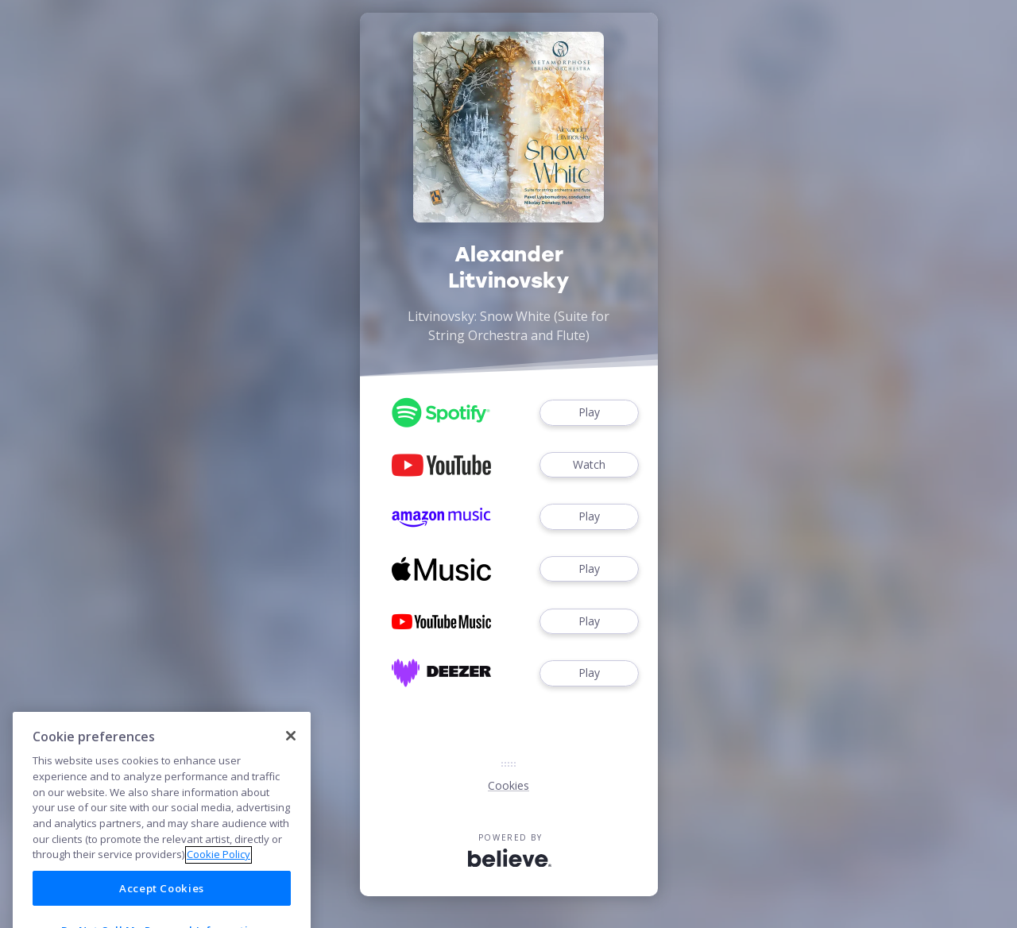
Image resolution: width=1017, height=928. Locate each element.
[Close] (290, 746)
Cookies (508, 785)
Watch (588, 465)
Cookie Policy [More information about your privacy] (218, 865)
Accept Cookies (161, 899)
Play (588, 412)
